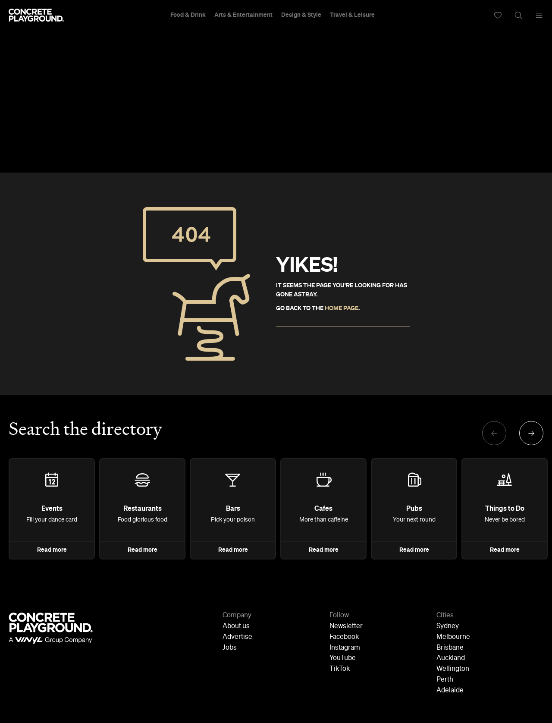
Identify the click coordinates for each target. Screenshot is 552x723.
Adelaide (450, 690)
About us (236, 626)
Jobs (230, 647)
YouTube (342, 658)
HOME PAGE (341, 308)
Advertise (237, 637)
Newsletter (346, 626)
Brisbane (450, 647)
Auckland (450, 658)
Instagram (344, 647)
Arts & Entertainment (243, 15)
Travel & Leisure (352, 15)
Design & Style (301, 15)
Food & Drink (188, 15)
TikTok (339, 669)
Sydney (447, 626)
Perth (444, 679)
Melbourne (453, 637)
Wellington (452, 669)
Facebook (344, 637)
